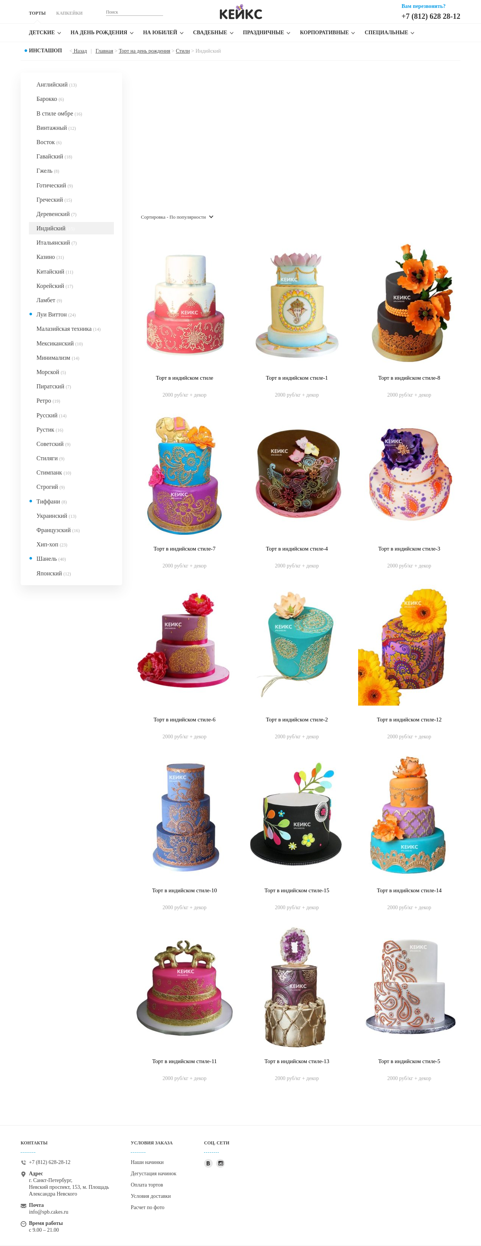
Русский (51, 415)
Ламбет (49, 300)
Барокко (50, 99)
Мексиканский (59, 343)
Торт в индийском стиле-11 (184, 1061)
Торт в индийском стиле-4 (297, 549)
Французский (58, 530)
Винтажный (56, 128)
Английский (56, 84)
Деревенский (56, 214)
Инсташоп (45, 50)
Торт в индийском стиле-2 (297, 720)
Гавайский (54, 156)
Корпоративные (324, 32)
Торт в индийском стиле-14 (409, 890)
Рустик (49, 429)
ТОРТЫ (37, 13)
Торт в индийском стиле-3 (409, 549)
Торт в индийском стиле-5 (409, 1061)
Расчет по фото (148, 1207)
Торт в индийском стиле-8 (409, 378)
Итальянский (56, 242)
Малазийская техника (68, 329)
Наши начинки (147, 1162)
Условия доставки (151, 1196)
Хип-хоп (51, 544)
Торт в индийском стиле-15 (297, 890)
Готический (54, 185)
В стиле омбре (59, 113)
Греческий (54, 199)
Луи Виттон (56, 314)
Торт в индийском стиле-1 (297, 378)
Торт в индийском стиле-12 (409, 720)
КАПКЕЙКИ (69, 13)
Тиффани (51, 501)
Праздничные (263, 32)
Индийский (55, 228)
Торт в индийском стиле (184, 378)
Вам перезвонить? (424, 6)
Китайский (54, 271)
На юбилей (160, 32)
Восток (49, 142)
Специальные (386, 32)
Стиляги (50, 458)
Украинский (56, 516)
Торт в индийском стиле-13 (297, 1061)
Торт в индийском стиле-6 (184, 720)
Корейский (54, 286)
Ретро (48, 400)
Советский (53, 444)
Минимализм (57, 357)
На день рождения (99, 32)
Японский (53, 573)
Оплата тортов (147, 1185)
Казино (50, 257)
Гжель (47, 170)
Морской (51, 372)
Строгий (50, 487)
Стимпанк (53, 472)
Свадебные (210, 32)
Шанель (51, 558)
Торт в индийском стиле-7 (184, 549)
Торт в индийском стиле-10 (184, 890)
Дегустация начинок (153, 1173)
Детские (42, 32)
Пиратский (53, 386)
